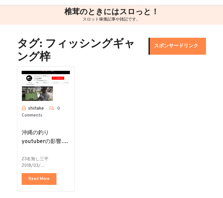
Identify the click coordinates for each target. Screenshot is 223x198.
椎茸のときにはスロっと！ (111, 12)
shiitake (36, 108)
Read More (39, 179)
